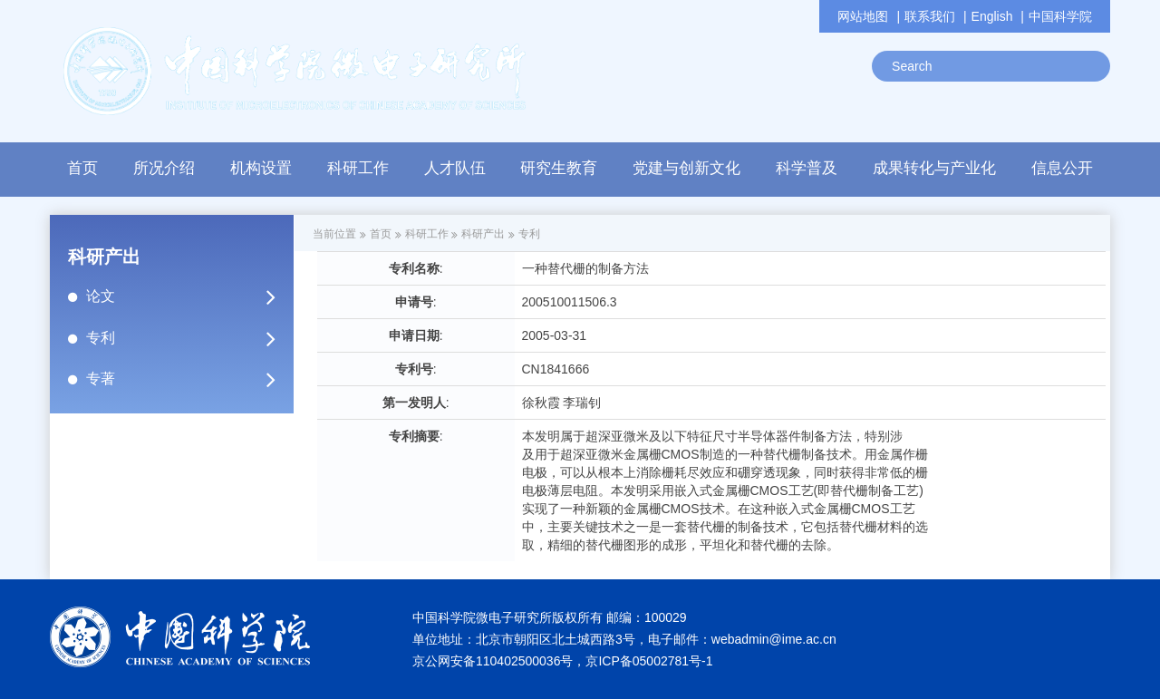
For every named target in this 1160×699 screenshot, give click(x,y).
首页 (82, 168)
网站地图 (862, 16)
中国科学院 (1060, 16)
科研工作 (427, 234)
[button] (357, 173)
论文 (188, 296)
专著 (188, 379)
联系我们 (929, 16)
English (992, 16)
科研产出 (483, 234)
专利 (188, 338)
